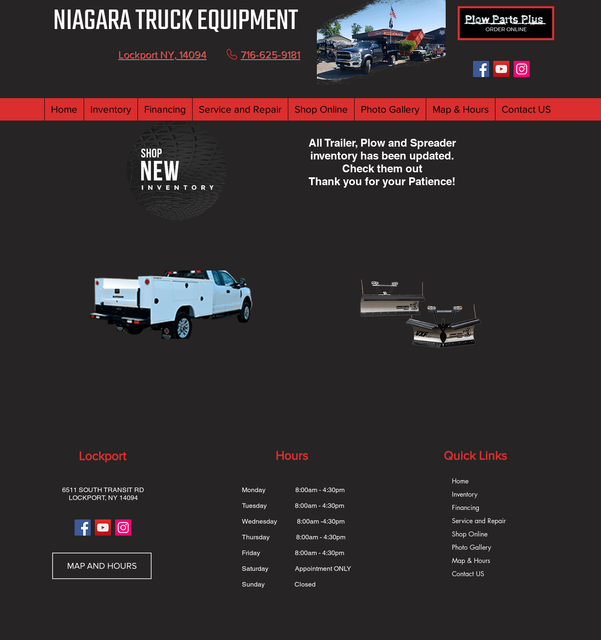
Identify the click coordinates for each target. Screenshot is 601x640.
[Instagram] (522, 69)
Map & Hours (471, 560)
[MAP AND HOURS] (102, 566)
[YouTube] (501, 69)
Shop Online (470, 534)
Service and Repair (479, 521)
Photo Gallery (471, 547)
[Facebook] (481, 69)
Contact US (468, 574)
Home (460, 481)
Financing (465, 507)
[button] (111, 109)
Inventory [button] (465, 494)
